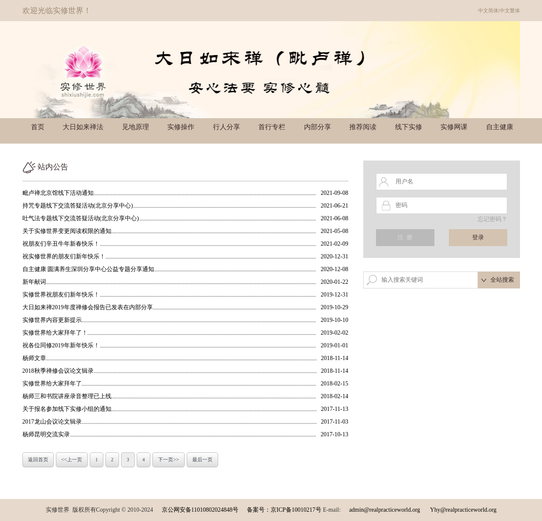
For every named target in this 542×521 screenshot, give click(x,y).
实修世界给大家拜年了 (52, 383)
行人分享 (226, 126)
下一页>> (168, 460)
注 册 (405, 237)
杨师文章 (34, 358)
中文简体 (488, 11)
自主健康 (499, 126)
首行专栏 (271, 126)
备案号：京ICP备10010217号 (284, 510)
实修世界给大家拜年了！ (55, 333)
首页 (37, 126)
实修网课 (453, 126)
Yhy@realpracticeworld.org (463, 510)
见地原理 (135, 126)
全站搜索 (502, 280)
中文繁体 (510, 11)
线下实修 (408, 126)
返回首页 (38, 460)
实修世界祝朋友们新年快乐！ (61, 294)
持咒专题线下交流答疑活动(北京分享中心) (77, 205)
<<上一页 (72, 460)
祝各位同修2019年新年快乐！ (61, 345)
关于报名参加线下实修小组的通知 (66, 409)
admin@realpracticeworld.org (384, 510)
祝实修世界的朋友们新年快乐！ (63, 256)
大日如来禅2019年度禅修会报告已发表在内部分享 (87, 307)
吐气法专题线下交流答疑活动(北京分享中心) (80, 218)
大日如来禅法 (83, 126)
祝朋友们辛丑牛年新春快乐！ (61, 244)
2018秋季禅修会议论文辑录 (58, 371)
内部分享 (317, 126)
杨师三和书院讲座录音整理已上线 (66, 396)
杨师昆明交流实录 (46, 434)
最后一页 (202, 460)
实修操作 (180, 126)
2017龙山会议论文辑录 (52, 421)
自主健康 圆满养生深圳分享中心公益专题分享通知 (88, 269)
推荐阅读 (362, 126)
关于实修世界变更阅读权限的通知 (66, 231)
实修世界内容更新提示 (52, 320)
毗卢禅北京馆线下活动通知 (58, 193)
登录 (478, 237)
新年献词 (34, 282)
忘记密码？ (492, 219)
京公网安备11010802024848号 (200, 510)
